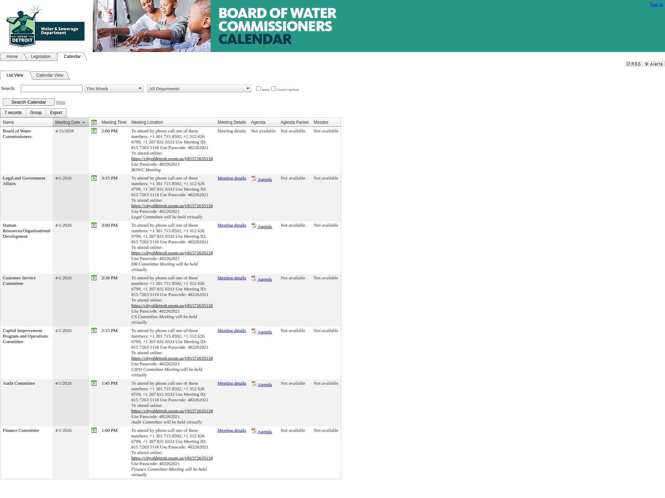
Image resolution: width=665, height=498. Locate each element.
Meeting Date (67, 122)
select (140, 88)
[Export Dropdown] (56, 113)
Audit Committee (19, 383)
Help (60, 102)
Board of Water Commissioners (17, 133)
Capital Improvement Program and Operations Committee (25, 336)
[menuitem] (13, 113)
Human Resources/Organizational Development (26, 230)
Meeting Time (113, 122)
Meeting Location (147, 122)
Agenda (264, 179)
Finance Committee (21, 430)
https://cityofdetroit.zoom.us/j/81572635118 (172, 158)
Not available (263, 130)
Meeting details (232, 130)
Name (8, 122)
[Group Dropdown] (36, 113)
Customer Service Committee (19, 280)
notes (266, 89)
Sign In (656, 4)
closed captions (288, 89)
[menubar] (33, 112)
